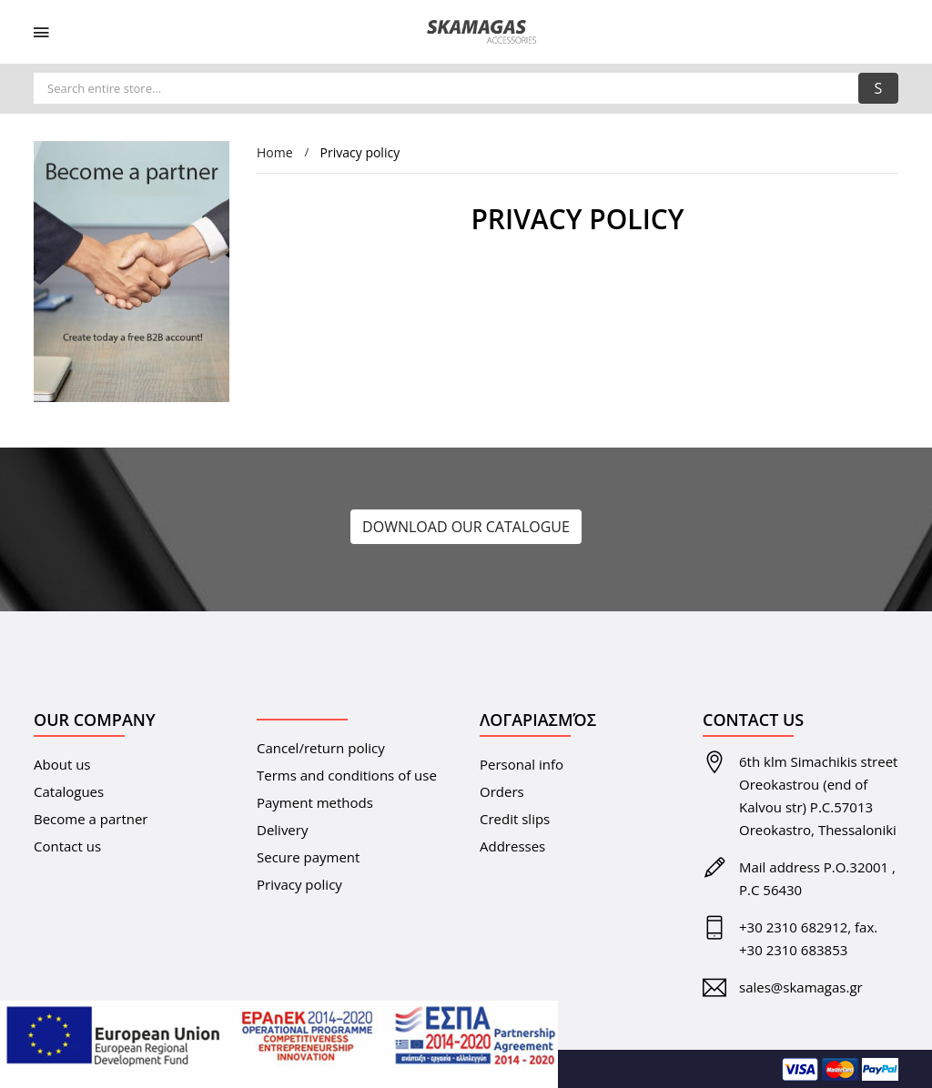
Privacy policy (299, 884)
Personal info (521, 764)
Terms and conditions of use (347, 775)
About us (62, 764)
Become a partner (91, 819)
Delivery (282, 830)
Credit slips (515, 819)
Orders (502, 791)
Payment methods (315, 802)
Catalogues (69, 791)
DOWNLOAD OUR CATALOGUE (466, 527)
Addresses (512, 846)
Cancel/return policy (321, 748)
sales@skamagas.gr (801, 987)
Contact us (67, 846)
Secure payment (308, 857)
